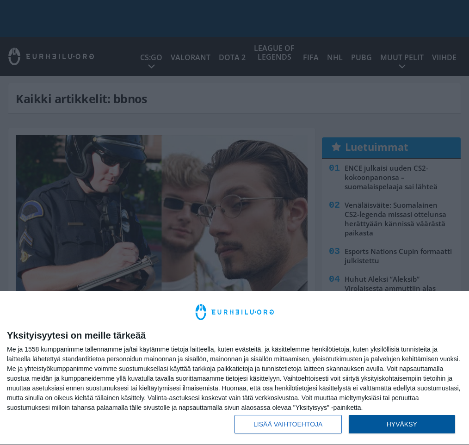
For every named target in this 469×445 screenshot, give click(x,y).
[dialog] (234, 368)
